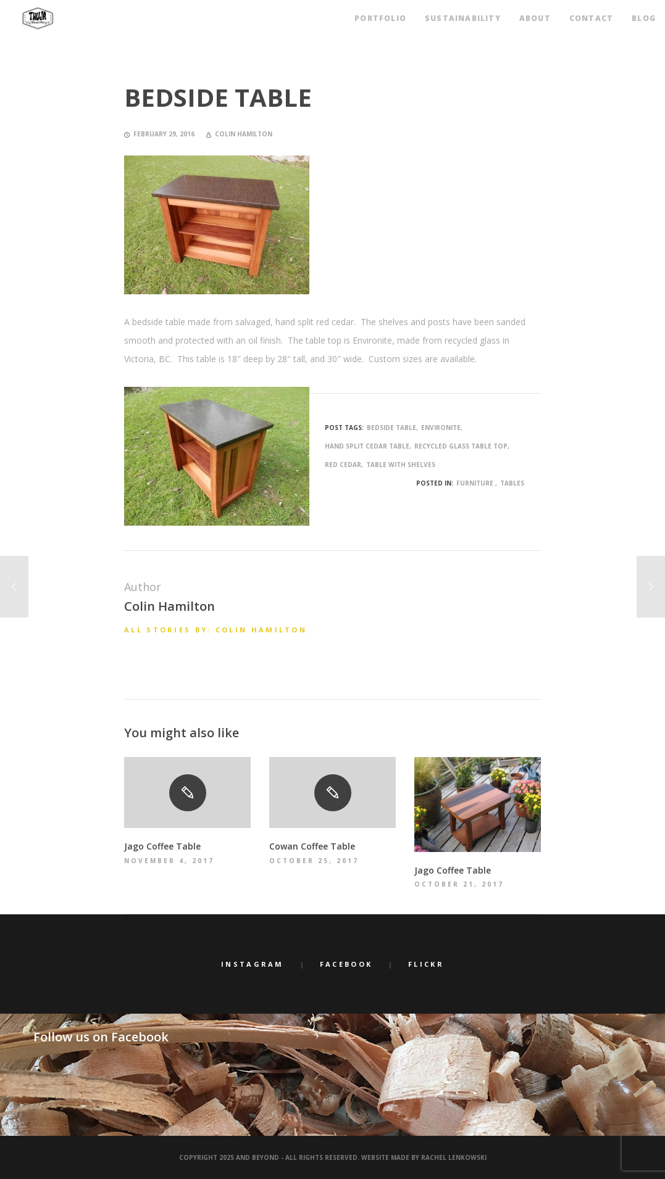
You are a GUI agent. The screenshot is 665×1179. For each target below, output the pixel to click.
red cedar (343, 464)
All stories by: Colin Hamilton (215, 629)
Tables (512, 483)
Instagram (252, 964)
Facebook (346, 964)
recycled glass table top (461, 446)
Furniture (474, 483)
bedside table (391, 427)
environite (441, 427)
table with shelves (400, 464)
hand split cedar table (367, 446)
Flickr (426, 964)
